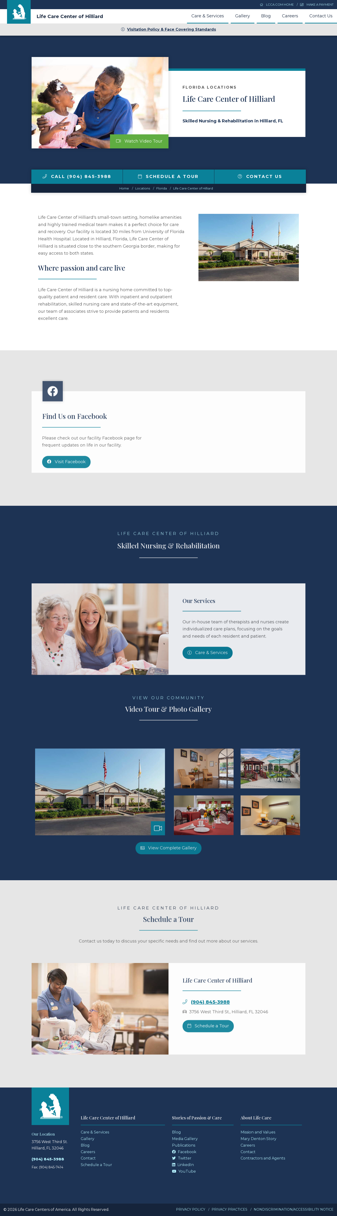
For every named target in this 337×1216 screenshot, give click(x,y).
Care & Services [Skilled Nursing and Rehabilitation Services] (207, 673)
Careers (290, 16)
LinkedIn (183, 1165)
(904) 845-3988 (210, 1023)
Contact (88, 1158)
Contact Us (321, 16)
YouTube (184, 1171)
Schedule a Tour (168, 176)
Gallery (242, 16)
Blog (266, 16)
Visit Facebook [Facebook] (66, 482)
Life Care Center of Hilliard (70, 16)
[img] (45, 176)
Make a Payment (316, 4)
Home (124, 188)
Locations (142, 188)
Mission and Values (258, 1132)
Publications (183, 1145)
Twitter (181, 1158)
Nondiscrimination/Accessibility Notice (293, 1209)
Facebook (184, 1152)
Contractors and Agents (263, 1158)
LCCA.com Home (277, 4)
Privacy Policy (190, 1209)
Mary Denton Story (258, 1139)
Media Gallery (185, 1139)
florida (161, 188)
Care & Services (207, 16)
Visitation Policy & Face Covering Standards (168, 29)
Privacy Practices (229, 1209)
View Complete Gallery (168, 868)
